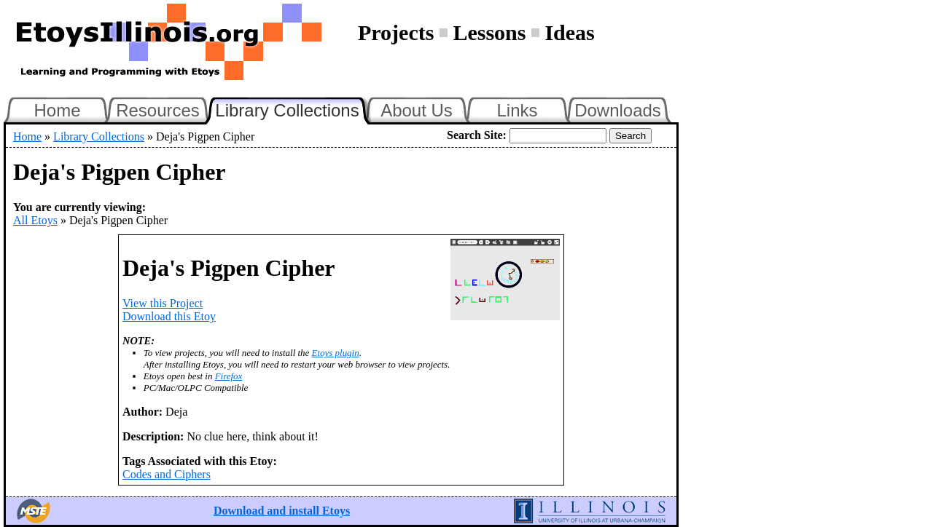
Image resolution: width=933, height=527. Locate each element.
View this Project (162, 303)
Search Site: (477, 135)
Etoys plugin (335, 352)
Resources (158, 110)
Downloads (617, 110)
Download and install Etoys (282, 510)
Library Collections (293, 108)
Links (516, 110)
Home (57, 110)
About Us (416, 110)
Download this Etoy (169, 316)
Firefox (229, 376)
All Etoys (35, 220)
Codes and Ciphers (166, 474)
